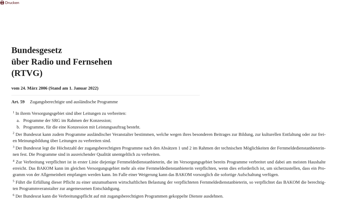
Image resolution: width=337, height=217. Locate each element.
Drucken (9, 2)
